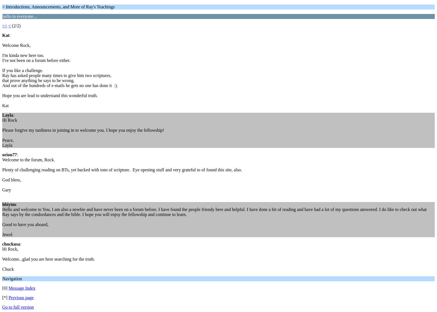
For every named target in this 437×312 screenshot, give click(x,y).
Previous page (21, 297)
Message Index (22, 288)
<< (4, 25)
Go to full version (18, 307)
